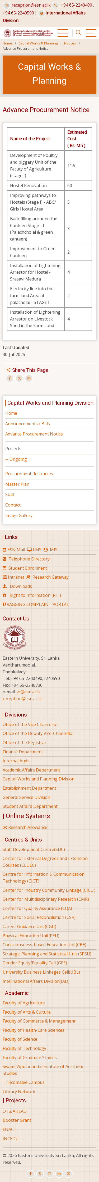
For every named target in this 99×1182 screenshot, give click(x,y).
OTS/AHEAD (15, 1111)
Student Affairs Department (30, 806)
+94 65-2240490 (76, 5)
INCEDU (11, 1138)
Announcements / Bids (27, 424)
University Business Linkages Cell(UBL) (41, 972)
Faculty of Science (20, 1039)
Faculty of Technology (24, 1048)
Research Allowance (25, 827)
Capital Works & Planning (38, 43)
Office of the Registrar (24, 742)
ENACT (10, 1129)
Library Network (19, 1091)
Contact (13, 505)
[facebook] (31, 1174)
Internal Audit (16, 761)
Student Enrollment (27, 568)
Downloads (21, 586)
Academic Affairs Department (31, 770)
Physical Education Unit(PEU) (31, 936)
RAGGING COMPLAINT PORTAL (36, 604)
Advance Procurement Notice (34, 434)
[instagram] (50, 1174)
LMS (37, 550)
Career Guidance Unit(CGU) (29, 926)
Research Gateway (50, 577)
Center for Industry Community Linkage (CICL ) (49, 890)
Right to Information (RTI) (35, 595)
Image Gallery (18, 515)
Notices (70, 43)
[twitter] (40, 1174)
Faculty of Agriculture (24, 1003)
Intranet (16, 577)
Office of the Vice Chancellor (30, 724)
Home (7, 43)
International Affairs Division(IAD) (36, 981)
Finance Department (23, 752)
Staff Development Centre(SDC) (34, 849)
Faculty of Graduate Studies (30, 1057)
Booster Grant (17, 1120)
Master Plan (17, 484)
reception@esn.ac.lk (31, 5)
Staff (10, 494)
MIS (54, 550)
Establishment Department (29, 788)
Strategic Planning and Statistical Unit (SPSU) (47, 954)
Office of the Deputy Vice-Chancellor (38, 733)
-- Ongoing (16, 459)
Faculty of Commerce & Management (39, 1021)
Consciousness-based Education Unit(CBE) (44, 945)
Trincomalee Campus (24, 1082)
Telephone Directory (29, 559)
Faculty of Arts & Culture (27, 1012)
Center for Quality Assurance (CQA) (37, 908)
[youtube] (69, 1174)
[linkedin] (59, 1174)
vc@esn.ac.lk (29, 692)
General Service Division (26, 797)
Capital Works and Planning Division (38, 779)
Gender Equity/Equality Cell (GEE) (35, 963)
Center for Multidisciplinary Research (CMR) (46, 899)
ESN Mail (16, 550)
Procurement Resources (29, 474)
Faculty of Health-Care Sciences (33, 1030)
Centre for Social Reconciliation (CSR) (39, 917)
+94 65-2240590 (18, 13)
